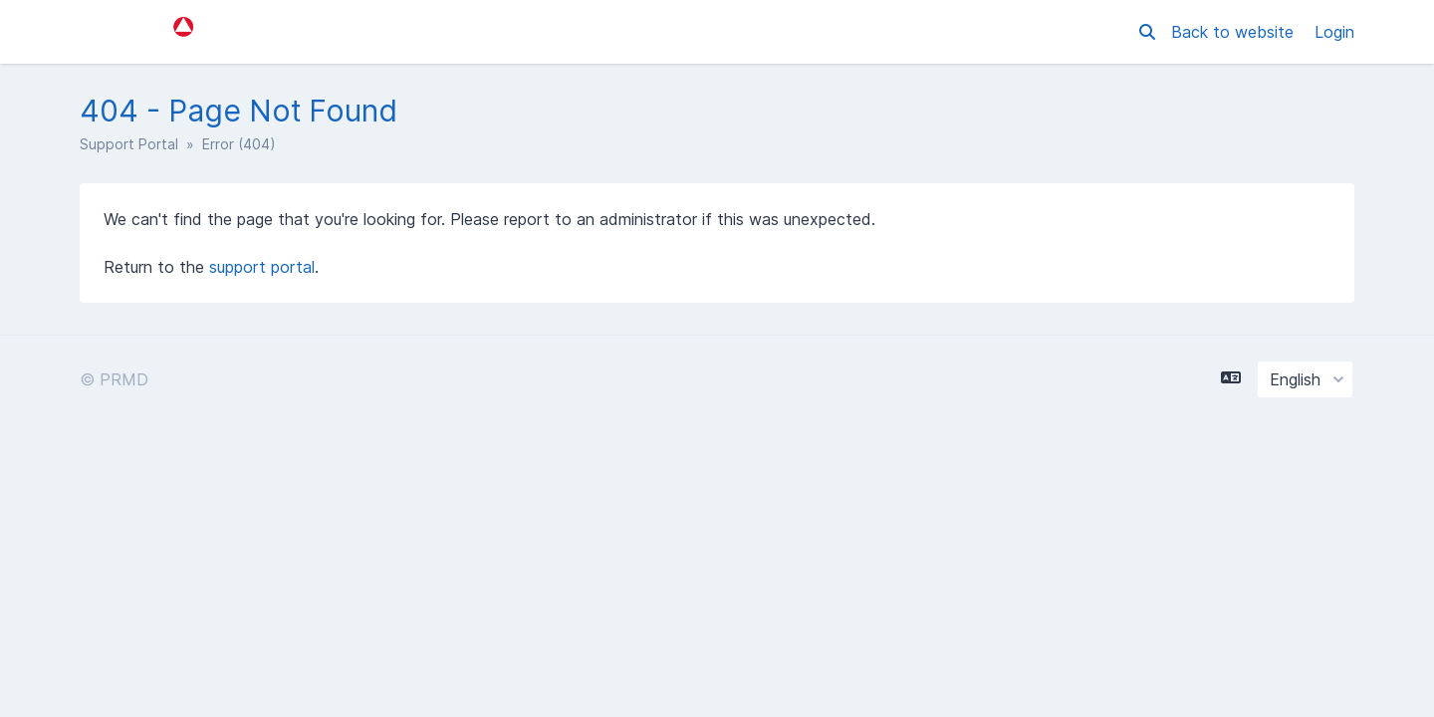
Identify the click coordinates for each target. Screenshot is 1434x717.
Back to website (1235, 32)
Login (1334, 32)
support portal (262, 267)
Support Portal (129, 143)
